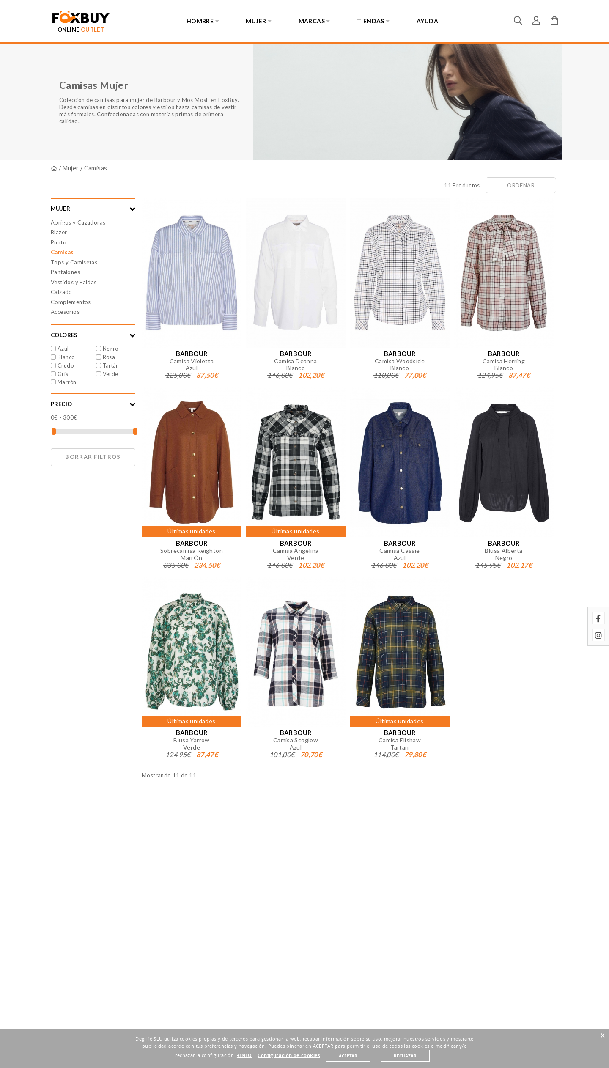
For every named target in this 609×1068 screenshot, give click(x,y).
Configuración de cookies (289, 1055)
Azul (63, 348)
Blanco (66, 357)
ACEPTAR (348, 1056)
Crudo (66, 365)
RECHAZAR (405, 1056)
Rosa (109, 357)
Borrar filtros (93, 456)
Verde (110, 374)
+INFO (244, 1055)
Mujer (71, 168)
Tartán (111, 365)
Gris (63, 374)
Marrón (67, 382)
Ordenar (521, 185)
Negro (110, 348)
